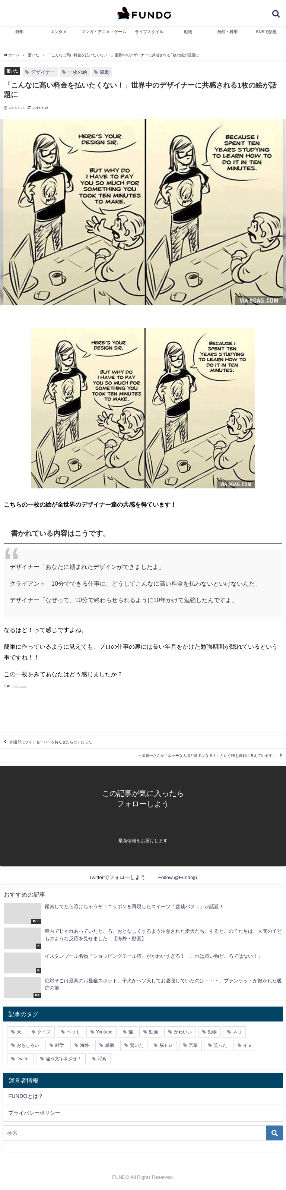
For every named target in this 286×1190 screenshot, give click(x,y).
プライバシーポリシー (34, 1112)
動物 (188, 31)
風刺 (104, 72)
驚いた (12, 71)
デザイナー (43, 72)
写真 (102, 1059)
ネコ (237, 1032)
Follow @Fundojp (177, 877)
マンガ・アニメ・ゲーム (103, 31)
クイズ (44, 1032)
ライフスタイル (149, 31)
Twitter (23, 1059)
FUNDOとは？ (25, 1096)
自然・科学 (227, 31)
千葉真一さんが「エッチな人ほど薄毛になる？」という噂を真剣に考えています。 (207, 755)
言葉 (193, 1045)
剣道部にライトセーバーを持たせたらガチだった (51, 742)
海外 (84, 1045)
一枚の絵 (77, 72)
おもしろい (28, 1045)
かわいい (183, 1032)
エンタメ (58, 31)
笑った (220, 1045)
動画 (153, 1032)
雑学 (19, 31)
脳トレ (166, 1045)
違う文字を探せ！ (64, 1059)
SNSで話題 (266, 31)
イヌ (247, 1045)
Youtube (104, 1032)
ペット (73, 1032)
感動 (109, 1045)
